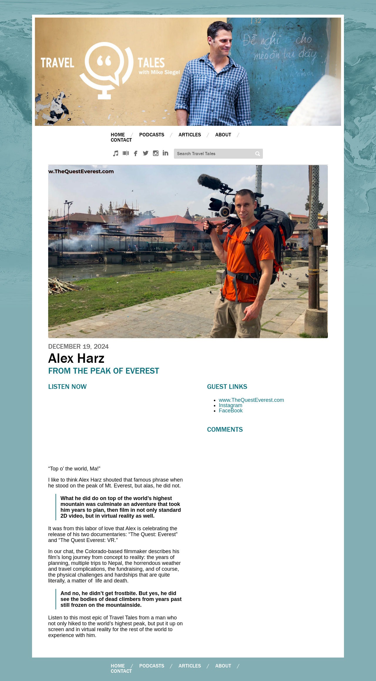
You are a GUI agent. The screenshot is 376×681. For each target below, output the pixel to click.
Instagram (230, 405)
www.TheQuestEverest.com (251, 400)
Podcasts (151, 134)
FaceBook (231, 411)
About (223, 134)
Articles (190, 134)
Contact (121, 140)
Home (118, 134)
